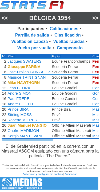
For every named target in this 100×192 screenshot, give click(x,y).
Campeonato (70, 48)
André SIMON (20, 93)
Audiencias (71, 174)
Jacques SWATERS (25, 61)
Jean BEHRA (19, 88)
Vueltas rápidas (69, 41)
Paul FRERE (19, 99)
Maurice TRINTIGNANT (28, 77)
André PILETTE (21, 104)
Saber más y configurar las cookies (43, 174)
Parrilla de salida (32, 35)
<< (5, 18)
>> (94, 18)
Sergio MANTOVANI (25, 136)
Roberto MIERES (22, 120)
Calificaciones (64, 28)
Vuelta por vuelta (34, 48)
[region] (50, 97)
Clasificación (67, 35)
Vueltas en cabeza (29, 41)
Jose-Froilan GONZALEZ (29, 72)
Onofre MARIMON (23, 131)
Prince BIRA (18, 109)
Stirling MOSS (20, 115)
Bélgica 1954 (50, 18)
